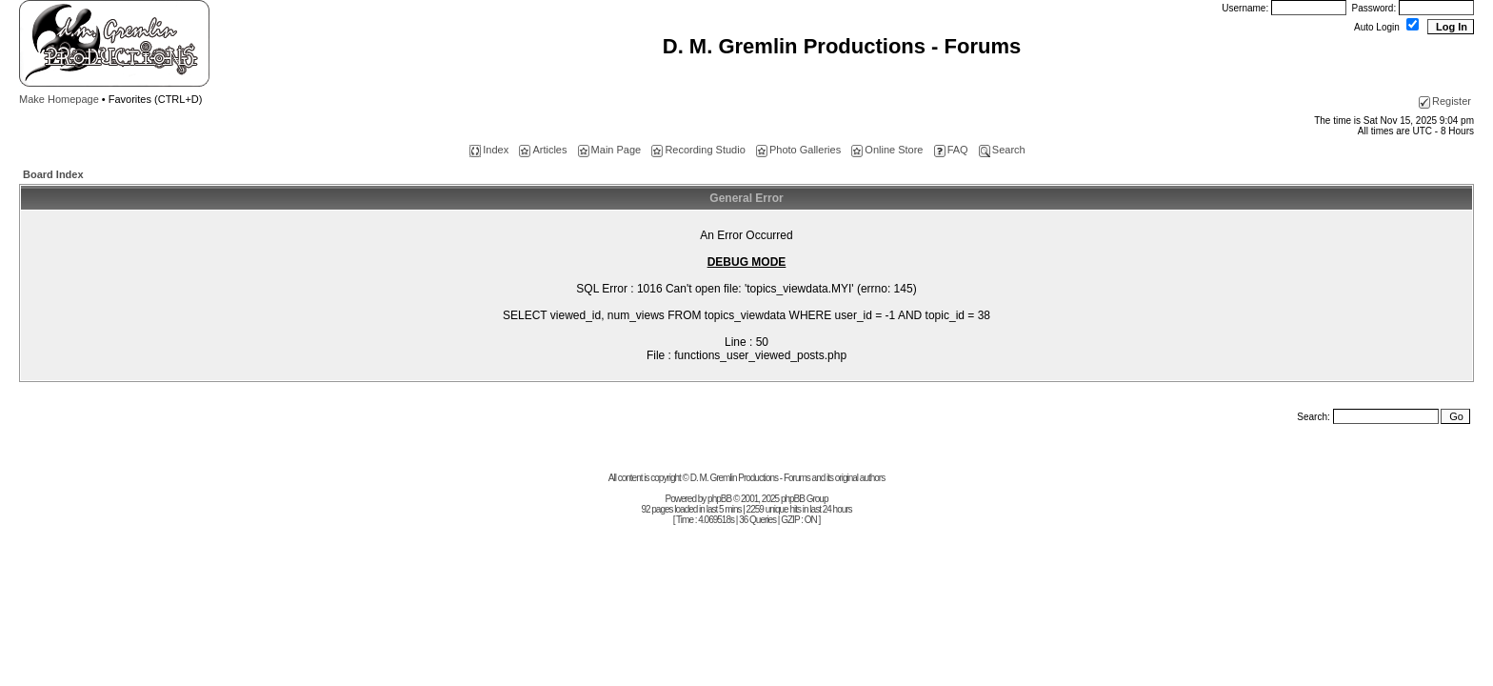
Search (1002, 149)
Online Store (887, 149)
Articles (543, 149)
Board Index (53, 174)
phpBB (719, 499)
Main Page (610, 149)
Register (1445, 101)
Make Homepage (59, 99)
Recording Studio (698, 149)
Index (488, 149)
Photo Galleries (798, 149)
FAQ (951, 149)
